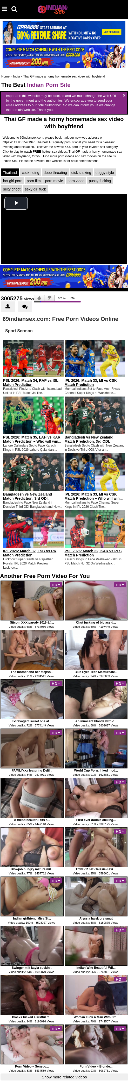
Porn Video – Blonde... (95, 1066)
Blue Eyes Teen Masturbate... (96, 672)
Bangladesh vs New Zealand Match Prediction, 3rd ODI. (89, 439)
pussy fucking (100, 181)
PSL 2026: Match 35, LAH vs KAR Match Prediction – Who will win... (32, 439)
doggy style (105, 173)
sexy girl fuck (35, 189)
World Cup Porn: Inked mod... (96, 770)
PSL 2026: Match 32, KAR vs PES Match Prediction (93, 553)
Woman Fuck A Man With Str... (96, 1017)
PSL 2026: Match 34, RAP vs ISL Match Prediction (30, 382)
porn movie (54, 181)
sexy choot (12, 189)
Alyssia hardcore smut (96, 918)
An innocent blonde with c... (96, 721)
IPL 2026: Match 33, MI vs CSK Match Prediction (91, 382)
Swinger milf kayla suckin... (32, 968)
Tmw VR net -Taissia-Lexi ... (96, 869)
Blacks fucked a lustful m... (32, 1017)
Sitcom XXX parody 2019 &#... (32, 622)
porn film (34, 181)
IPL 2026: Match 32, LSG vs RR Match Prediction (29, 553)
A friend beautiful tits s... (32, 820)
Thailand (10, 173)
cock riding (30, 173)
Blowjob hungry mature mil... (32, 869)
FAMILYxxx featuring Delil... (32, 770)
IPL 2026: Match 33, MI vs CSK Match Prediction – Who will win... (94, 496)
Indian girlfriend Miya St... (32, 918)
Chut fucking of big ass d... (96, 622)
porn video (76, 181)
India (16, 76)
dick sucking (81, 173)
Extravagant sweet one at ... (32, 721)
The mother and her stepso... (32, 672)
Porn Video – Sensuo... (32, 1066)
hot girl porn (12, 181)
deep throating (55, 173)
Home (5, 76)
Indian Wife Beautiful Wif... (96, 968)
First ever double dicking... (96, 820)
